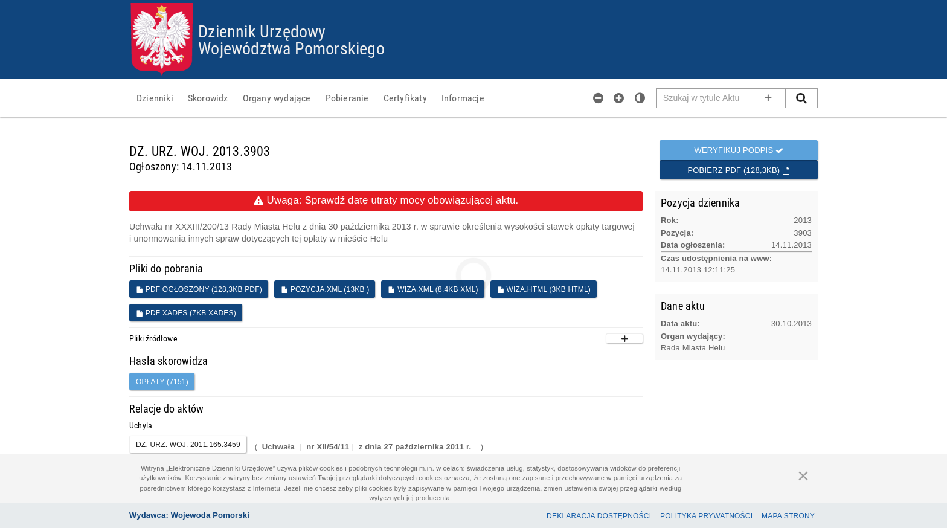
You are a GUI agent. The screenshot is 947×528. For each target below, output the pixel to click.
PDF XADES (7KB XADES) (186, 313)
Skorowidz (208, 98)
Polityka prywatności (706, 516)
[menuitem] (155, 98)
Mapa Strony (788, 516)
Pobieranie (347, 98)
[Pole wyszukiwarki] (721, 98)
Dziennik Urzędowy (262, 30)
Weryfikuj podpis (738, 150)
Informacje (462, 98)
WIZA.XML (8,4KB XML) (433, 289)
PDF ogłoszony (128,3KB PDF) (199, 289)
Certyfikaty (405, 98)
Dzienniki (154, 98)
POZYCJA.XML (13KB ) (325, 289)
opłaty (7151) (162, 382)
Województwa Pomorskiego (291, 47)
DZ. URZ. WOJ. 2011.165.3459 (188, 444)
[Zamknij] (803, 475)
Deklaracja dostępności (599, 516)
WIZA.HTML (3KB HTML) (544, 289)
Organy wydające (277, 98)
